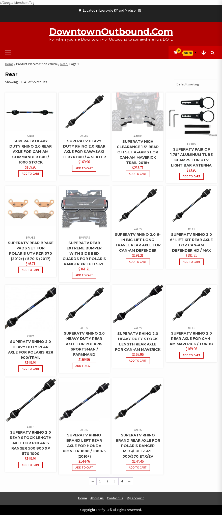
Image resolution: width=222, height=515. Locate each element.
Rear (63, 64)
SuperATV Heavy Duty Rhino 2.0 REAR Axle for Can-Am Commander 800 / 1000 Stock (30, 152)
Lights (191, 144)
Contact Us (115, 498)
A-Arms (137, 136)
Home (9, 64)
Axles (30, 135)
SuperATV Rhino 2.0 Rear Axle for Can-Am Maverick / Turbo (191, 338)
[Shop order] (195, 84)
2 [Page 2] (107, 481)
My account (135, 498)
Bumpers (84, 237)
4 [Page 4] (122, 481)
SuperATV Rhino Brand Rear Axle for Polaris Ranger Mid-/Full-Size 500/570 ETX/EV (138, 446)
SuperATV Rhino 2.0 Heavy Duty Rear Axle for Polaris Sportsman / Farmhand (84, 344)
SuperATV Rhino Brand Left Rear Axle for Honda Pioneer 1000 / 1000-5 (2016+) (84, 446)
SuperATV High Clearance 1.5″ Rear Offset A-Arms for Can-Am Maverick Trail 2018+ (138, 152)
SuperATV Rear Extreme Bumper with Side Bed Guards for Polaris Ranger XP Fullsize (84, 253)
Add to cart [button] (30, 173)
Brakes (30, 237)
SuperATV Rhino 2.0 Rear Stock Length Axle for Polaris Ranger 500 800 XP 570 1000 (30, 443)
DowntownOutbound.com (111, 31)
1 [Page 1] (100, 481)
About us (97, 498)
